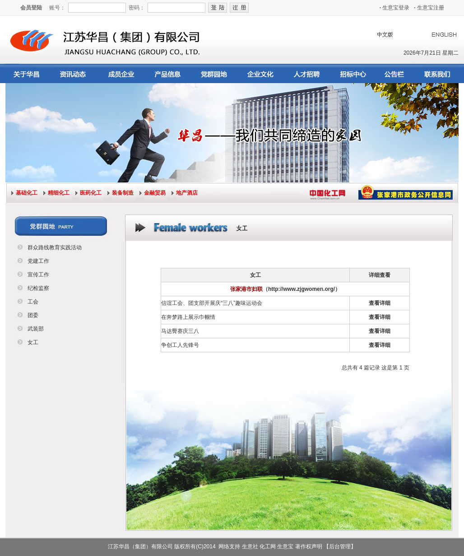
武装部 (36, 329)
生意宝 (285, 546)
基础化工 (26, 193)
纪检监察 (38, 288)
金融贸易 (155, 193)
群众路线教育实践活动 (55, 247)
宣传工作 (38, 274)
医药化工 (91, 193)
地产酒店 (187, 193)
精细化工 (59, 193)
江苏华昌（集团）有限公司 (140, 546)
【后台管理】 (340, 546)
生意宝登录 (395, 8)
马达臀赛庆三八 (180, 331)
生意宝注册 (429, 8)
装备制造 (123, 193)
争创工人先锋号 (180, 345)
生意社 (250, 546)
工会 (33, 302)
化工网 (268, 546)
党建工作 (38, 261)
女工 (33, 342)
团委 (33, 315)
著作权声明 (308, 546)
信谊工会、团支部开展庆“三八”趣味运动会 (211, 303)
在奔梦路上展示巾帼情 (188, 317)
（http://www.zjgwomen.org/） (301, 289)
